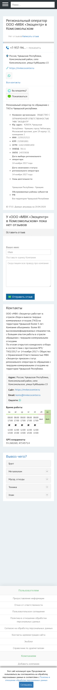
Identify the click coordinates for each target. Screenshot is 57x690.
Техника (13, 487)
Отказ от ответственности (28, 604)
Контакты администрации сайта (28, 634)
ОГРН (15, 145)
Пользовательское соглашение (28, 611)
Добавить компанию (28, 663)
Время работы (14, 407)
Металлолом (15, 471)
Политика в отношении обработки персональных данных (28, 620)
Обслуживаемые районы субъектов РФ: (30, 193)
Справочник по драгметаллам (28, 648)
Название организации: (24, 114)
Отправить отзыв (22, 296)
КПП (14, 141)
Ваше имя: (12, 247)
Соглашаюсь (26, 684)
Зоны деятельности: (22, 179)
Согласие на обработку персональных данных (29, 628)
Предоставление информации (28, 598)
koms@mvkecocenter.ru (28, 395)
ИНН (14, 137)
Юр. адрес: (17, 124)
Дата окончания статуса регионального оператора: (26, 169)
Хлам (11, 494)
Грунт (11, 463)
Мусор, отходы (16, 479)
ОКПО (15, 152)
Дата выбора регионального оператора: (26, 158)
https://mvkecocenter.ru (21, 68)
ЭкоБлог (28, 641)
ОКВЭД (16, 148)
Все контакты (13, 82)
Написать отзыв (30, 36)
